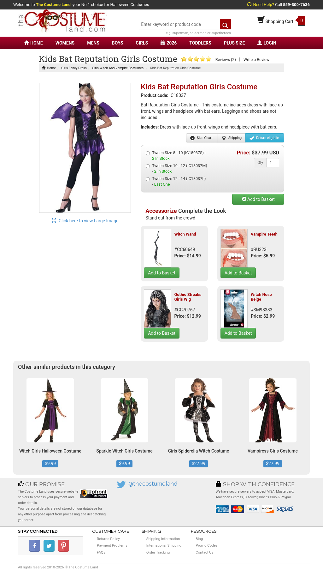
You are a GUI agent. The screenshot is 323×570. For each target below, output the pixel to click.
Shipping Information (163, 539)
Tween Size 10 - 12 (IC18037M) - (176, 168)
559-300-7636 (296, 4)
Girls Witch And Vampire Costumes (118, 68)
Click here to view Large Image (85, 220)
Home (49, 68)
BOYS (117, 42)
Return (264, 138)
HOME (33, 42)
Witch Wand (185, 234)
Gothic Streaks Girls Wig (187, 296)
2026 (169, 42)
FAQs (101, 552)
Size (201, 138)
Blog (199, 539)
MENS (93, 42)
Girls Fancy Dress (74, 68)
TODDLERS (200, 42)
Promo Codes (206, 545)
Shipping (232, 138)
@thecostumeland (152, 483)
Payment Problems (112, 545)
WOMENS (65, 42)
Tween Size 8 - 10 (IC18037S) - (176, 155)
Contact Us (204, 552)
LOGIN (266, 42)
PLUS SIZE (234, 42)
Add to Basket (258, 199)
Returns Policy (108, 539)
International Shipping (163, 545)
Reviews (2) (225, 59)
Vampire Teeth (264, 234)
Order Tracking (158, 552)
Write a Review (256, 59)
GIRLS (142, 42)
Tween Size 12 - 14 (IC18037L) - (176, 181)
